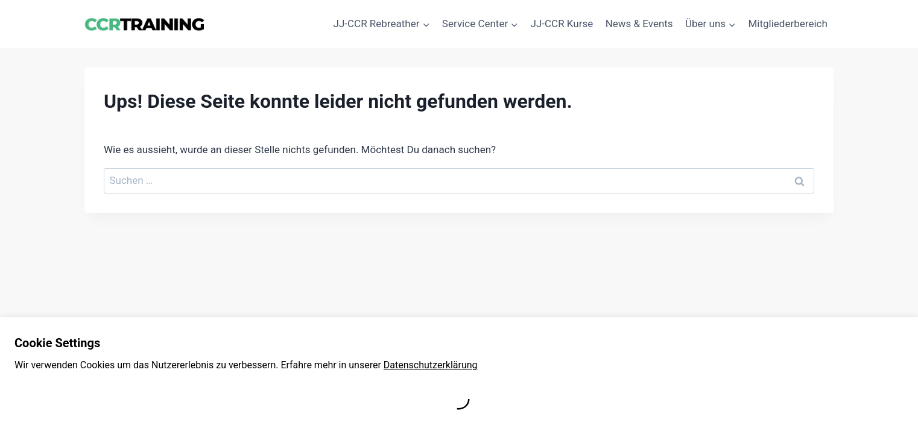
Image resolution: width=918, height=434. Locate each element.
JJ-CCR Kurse (562, 23)
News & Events (639, 23)
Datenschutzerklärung (431, 365)
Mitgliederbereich (788, 23)
